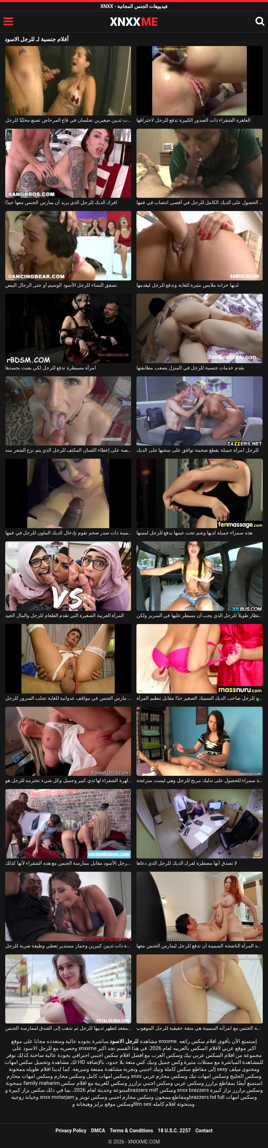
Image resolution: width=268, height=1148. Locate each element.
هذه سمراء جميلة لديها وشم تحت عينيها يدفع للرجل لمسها (194, 532)
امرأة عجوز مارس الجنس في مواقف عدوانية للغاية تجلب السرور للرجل (68, 698)
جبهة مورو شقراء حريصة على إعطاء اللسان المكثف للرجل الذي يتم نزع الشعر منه (68, 450)
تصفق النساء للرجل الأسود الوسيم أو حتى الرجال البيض (61, 285)
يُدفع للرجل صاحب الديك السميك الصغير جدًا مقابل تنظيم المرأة (199, 698)
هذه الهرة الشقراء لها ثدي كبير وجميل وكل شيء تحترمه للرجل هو (68, 780)
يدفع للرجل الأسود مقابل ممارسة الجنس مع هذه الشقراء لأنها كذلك (68, 863)
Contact (204, 1130)
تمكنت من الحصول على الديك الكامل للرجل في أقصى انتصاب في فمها (199, 202)
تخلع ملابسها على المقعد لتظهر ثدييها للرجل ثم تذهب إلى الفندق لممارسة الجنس (68, 1028)
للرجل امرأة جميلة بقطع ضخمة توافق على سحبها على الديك (197, 450)
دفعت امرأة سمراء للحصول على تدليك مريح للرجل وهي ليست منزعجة (199, 780)
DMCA (98, 1130)
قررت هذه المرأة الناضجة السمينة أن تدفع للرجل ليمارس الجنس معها (199, 945)
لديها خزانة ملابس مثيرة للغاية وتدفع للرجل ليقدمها (187, 285)
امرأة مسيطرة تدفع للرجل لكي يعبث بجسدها (50, 367)
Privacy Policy (71, 1130)
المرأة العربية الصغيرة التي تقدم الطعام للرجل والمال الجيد (64, 615)
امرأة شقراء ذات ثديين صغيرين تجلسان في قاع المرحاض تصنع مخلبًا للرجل (68, 120)
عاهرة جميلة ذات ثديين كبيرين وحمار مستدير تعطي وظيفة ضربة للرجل (68, 945)
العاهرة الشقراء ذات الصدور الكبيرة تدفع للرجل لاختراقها (193, 120)
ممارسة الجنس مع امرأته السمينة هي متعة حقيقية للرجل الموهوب (199, 1028)
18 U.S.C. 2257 (174, 1130)
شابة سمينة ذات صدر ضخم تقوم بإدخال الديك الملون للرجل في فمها (68, 532)
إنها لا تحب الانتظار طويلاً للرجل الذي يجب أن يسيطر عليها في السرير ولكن (199, 615)
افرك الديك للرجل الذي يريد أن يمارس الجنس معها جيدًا (61, 202)
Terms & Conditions (131, 1130)
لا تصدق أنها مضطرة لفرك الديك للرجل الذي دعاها (186, 863)
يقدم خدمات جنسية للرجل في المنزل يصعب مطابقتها (190, 367)
